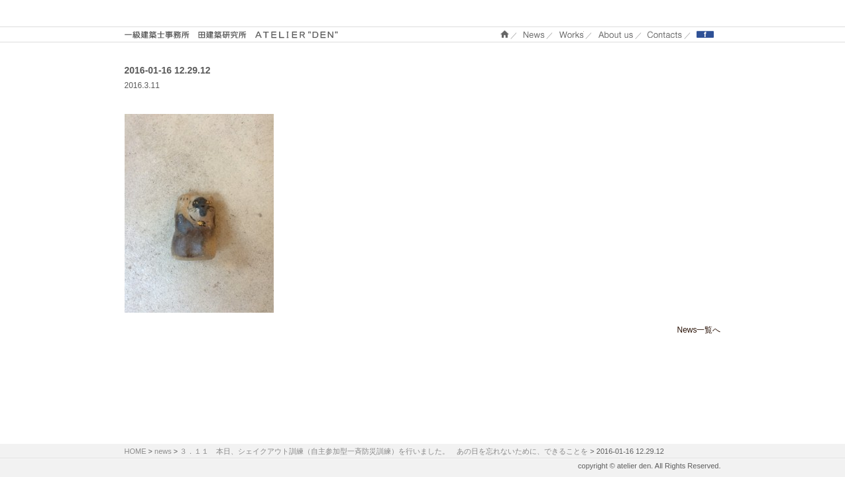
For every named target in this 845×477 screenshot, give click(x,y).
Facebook (705, 34)
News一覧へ (698, 330)
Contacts (665, 34)
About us (615, 34)
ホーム (504, 34)
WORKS (571, 34)
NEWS (534, 34)
